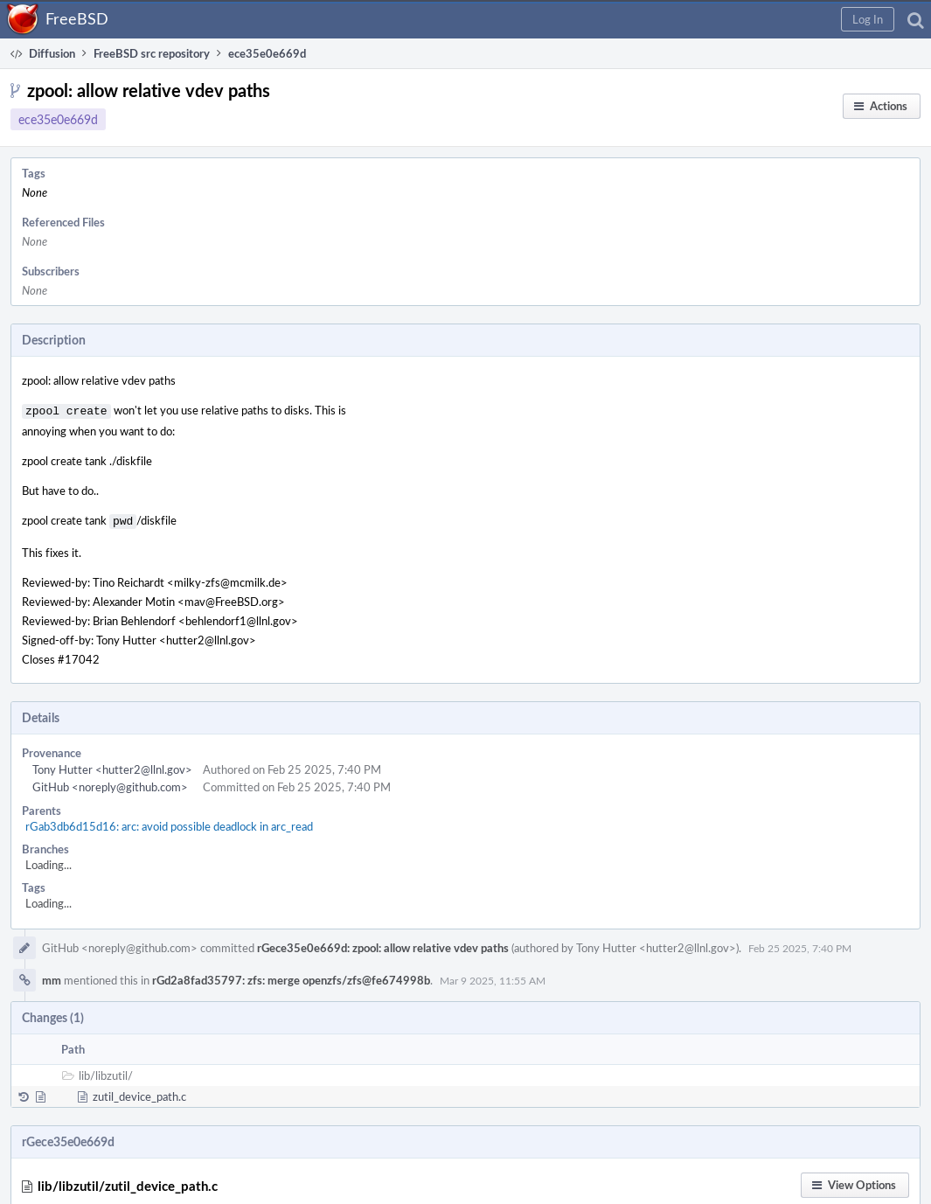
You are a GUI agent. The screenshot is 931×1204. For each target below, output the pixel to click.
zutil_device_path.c (139, 1093)
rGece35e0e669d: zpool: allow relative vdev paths (383, 944)
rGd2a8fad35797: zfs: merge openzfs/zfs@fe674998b (291, 977)
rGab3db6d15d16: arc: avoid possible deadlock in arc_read (169, 823)
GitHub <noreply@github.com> (110, 783)
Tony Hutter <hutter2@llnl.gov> (112, 766)
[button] (867, 19)
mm (51, 977)
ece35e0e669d (58, 119)
